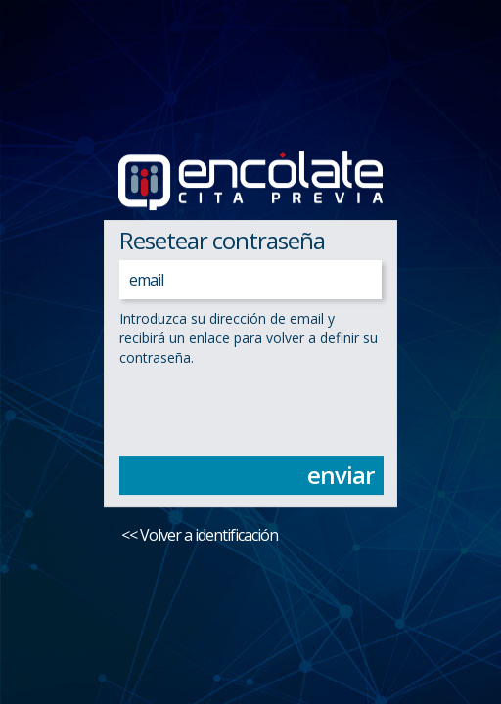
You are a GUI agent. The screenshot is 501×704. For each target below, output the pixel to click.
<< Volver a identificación (199, 535)
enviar (340, 475)
